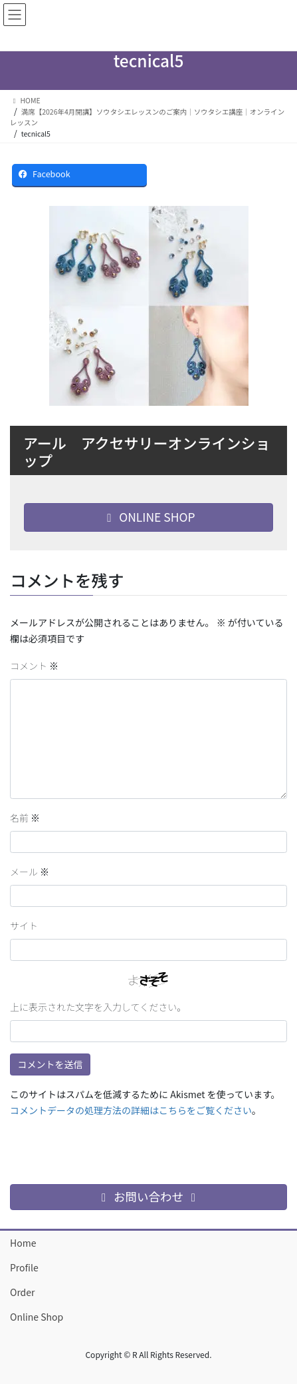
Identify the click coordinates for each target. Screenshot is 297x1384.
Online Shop (36, 1316)
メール (29, 871)
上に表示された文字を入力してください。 (98, 1007)
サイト (24, 925)
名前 (25, 817)
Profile (24, 1267)
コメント (34, 665)
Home (23, 1242)
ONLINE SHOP (148, 516)
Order (22, 1292)
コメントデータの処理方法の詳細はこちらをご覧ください (131, 1110)
